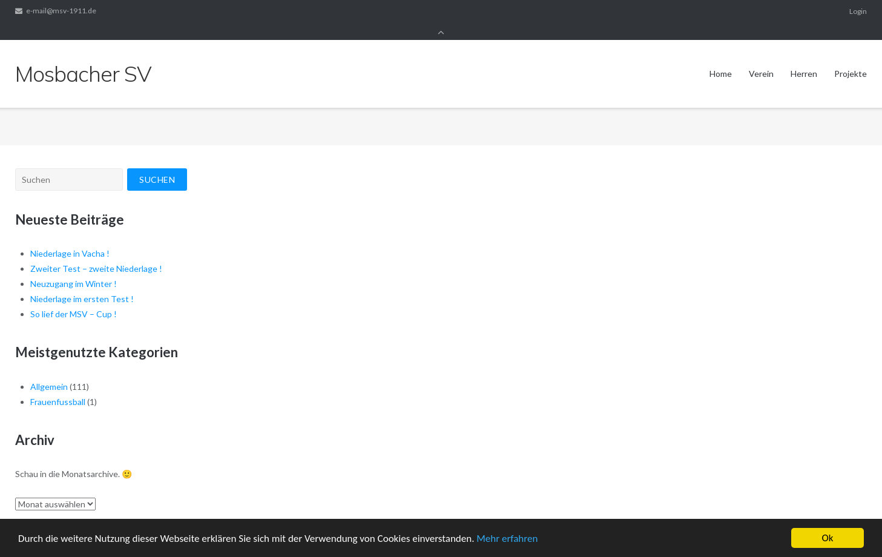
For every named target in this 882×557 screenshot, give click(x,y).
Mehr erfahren (507, 539)
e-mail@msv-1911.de (61, 11)
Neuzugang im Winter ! (73, 267)
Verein (761, 56)
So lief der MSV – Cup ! (73, 297)
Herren (804, 56)
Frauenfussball (57, 385)
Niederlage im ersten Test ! (82, 282)
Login (858, 11)
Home (720, 56)
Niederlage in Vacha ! (70, 237)
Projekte (850, 56)
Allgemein (49, 370)
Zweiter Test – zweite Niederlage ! (96, 252)
